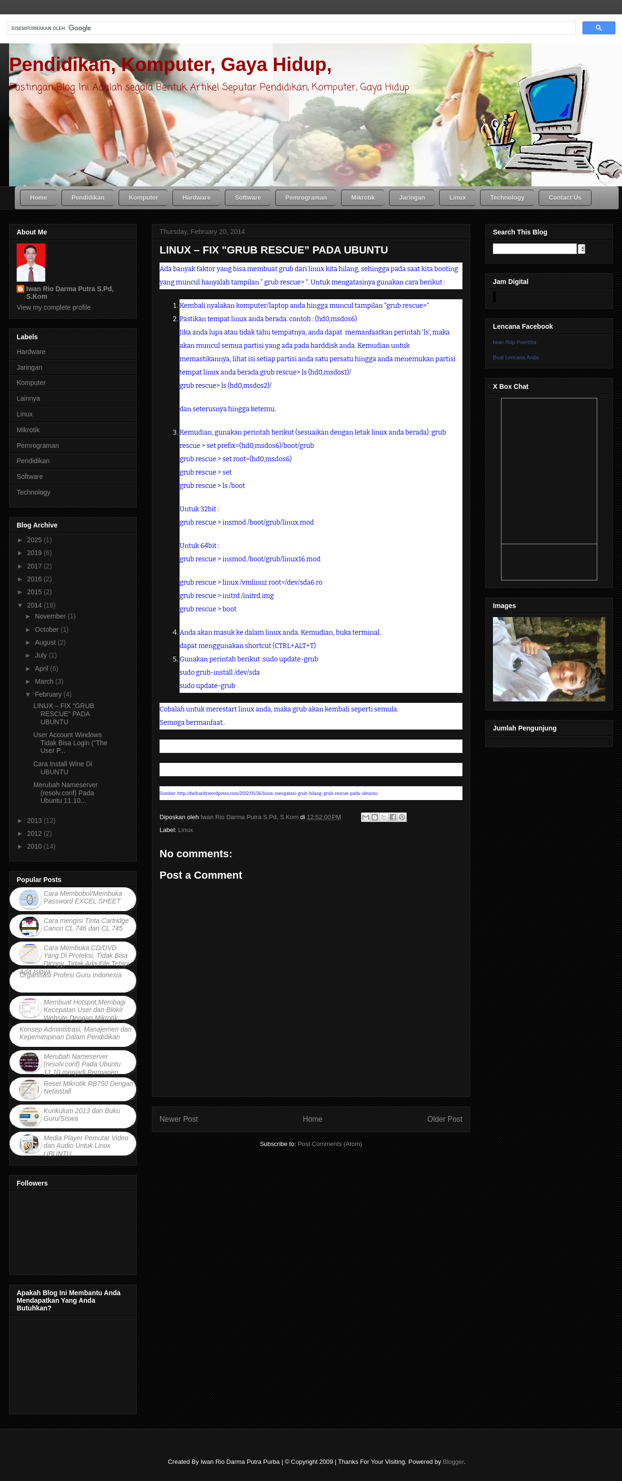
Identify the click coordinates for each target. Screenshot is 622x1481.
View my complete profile (53, 307)
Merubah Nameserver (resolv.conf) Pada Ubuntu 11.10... (65, 793)
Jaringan (29, 367)
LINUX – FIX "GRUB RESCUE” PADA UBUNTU (63, 714)
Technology (33, 492)
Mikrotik (28, 430)
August (46, 642)
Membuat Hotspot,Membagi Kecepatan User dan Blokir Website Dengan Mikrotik (85, 1010)
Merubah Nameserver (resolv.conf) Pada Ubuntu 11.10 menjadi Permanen (82, 1064)
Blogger (453, 1461)
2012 (35, 833)
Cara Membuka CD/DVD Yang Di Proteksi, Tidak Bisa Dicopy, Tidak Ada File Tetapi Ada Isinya (74, 959)
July (42, 655)
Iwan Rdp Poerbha (514, 342)
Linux (185, 829)
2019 (35, 553)
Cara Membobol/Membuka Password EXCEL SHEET (83, 897)
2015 (35, 592)
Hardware (31, 351)
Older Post (444, 1119)
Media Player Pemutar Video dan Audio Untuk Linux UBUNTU (86, 1146)
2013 (35, 820)
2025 (35, 540)
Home (313, 1119)
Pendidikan (33, 461)
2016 (35, 579)
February (49, 694)
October (47, 629)
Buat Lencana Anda (516, 357)
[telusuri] (290, 28)
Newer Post (179, 1119)
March (45, 681)
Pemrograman (38, 445)
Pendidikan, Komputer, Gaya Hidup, (170, 64)
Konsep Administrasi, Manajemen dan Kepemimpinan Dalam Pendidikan (75, 1033)
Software (30, 476)
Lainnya (28, 398)
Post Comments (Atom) (330, 1143)
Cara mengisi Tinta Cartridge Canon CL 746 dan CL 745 (86, 925)
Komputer (31, 382)
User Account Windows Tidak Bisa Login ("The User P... (70, 743)
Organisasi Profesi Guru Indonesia (70, 975)
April (42, 668)
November (51, 616)
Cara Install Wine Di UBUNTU (62, 768)
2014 (35, 605)
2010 (35, 846)
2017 (35, 566)
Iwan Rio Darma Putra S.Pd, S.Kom (70, 292)
